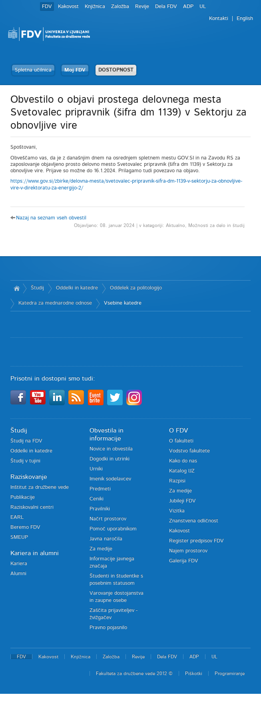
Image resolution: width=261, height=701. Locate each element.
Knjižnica (95, 6)
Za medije (101, 549)
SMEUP (19, 537)
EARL (17, 517)
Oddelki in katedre (77, 288)
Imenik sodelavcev (110, 479)
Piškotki (193, 673)
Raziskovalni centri (32, 507)
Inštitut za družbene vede (39, 487)
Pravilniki (100, 509)
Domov (16, 288)
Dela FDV (166, 6)
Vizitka (177, 511)
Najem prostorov (188, 551)
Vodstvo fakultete (189, 451)
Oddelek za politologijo (136, 288)
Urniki (96, 469)
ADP (188, 6)
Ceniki (97, 499)
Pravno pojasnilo (108, 627)
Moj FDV (75, 70)
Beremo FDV (25, 527)
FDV (47, 6)
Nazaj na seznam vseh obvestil (51, 218)
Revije (142, 6)
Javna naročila (106, 539)
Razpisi (177, 481)
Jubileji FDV (182, 501)
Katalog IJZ (182, 471)
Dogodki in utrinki (110, 459)
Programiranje (230, 673)
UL (202, 6)
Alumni (18, 573)
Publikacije (22, 497)
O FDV (178, 430)
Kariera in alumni (34, 553)
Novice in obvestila (111, 449)
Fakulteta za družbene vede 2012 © (134, 673)
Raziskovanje (28, 477)
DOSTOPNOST (115, 70)
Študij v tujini (25, 461)
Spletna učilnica (33, 70)
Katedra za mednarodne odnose (55, 303)
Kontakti (218, 18)
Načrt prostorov (108, 519)
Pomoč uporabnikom (113, 529)
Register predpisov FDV (196, 541)
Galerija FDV (183, 561)
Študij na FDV (26, 441)
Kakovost (68, 6)
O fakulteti (181, 441)
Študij (37, 288)
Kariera (18, 563)
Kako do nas (183, 461)
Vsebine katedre (122, 303)
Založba (120, 6)
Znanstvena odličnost (193, 521)
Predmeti (100, 489)
